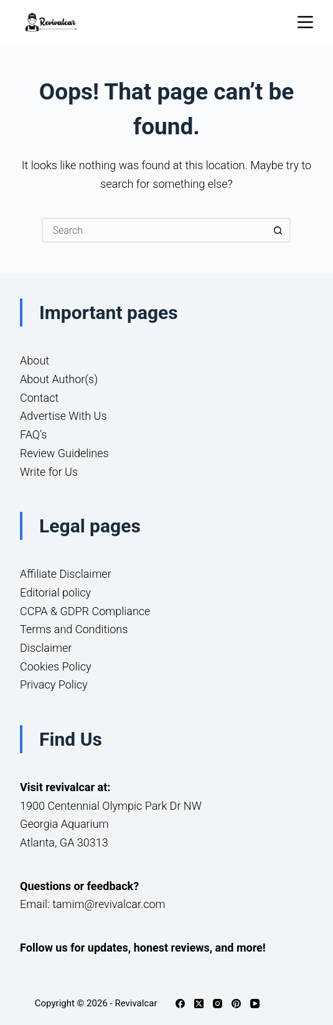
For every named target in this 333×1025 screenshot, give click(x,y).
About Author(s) (59, 379)
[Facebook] (180, 1003)
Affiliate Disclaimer (65, 573)
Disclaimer (46, 647)
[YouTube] (255, 1003)
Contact (39, 397)
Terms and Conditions (74, 629)
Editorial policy (55, 592)
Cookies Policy (55, 666)
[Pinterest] (236, 1003)
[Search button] (278, 230)
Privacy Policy (54, 684)
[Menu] (305, 22)
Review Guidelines (64, 453)
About (34, 360)
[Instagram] (217, 1003)
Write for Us (49, 471)
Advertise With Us (63, 415)
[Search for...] (154, 230)
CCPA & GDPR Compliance (85, 611)
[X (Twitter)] (199, 1003)
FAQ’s (33, 434)
